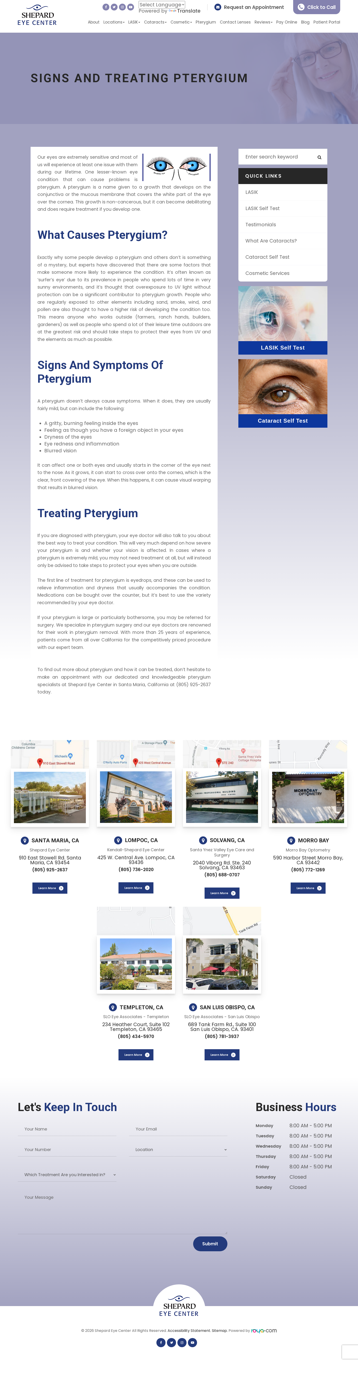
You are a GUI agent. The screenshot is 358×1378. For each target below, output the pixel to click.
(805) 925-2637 (50, 870)
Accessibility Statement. (190, 1330)
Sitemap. (220, 1330)
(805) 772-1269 (308, 870)
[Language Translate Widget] (162, 4)
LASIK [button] (134, 22)
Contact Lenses (235, 22)
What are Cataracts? (271, 240)
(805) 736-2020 (136, 869)
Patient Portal (326, 22)
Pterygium (206, 22)
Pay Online (286, 22)
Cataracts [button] (155, 22)
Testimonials (260, 224)
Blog (305, 22)
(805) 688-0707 (222, 875)
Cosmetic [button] (181, 22)
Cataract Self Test (267, 257)
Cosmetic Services (267, 273)
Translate (184, 11)
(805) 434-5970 (136, 1036)
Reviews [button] (264, 22)
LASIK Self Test (262, 208)
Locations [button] (114, 22)
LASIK (251, 192)
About (94, 22)
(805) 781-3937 (222, 1036)
